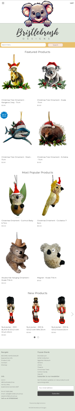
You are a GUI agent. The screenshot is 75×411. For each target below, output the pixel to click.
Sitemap (4, 365)
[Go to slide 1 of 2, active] (34, 337)
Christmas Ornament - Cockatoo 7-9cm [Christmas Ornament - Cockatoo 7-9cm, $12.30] (52, 222)
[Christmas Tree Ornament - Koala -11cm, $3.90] (52, 75)
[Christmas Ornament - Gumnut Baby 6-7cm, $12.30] (16, 196)
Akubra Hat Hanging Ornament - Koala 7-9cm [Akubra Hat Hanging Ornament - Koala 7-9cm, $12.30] (16, 279)
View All (40, 374)
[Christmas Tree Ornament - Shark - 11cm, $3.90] (16, 132)
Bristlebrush (42, 356)
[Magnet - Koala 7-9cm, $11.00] (52, 253)
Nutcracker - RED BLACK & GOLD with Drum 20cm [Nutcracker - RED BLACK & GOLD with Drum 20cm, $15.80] (10, 329)
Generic (40, 363)
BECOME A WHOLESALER (9, 356)
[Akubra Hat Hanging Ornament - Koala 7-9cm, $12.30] (16, 253)
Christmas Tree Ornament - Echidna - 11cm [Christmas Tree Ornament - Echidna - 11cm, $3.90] (52, 158)
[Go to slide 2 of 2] (38, 337)
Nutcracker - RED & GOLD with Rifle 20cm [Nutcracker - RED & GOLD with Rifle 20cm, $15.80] (36, 328)
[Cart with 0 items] (72, 3)
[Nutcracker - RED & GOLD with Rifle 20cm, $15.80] (36, 310)
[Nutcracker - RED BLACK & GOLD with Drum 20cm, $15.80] (11, 310)
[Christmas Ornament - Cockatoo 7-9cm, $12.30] (52, 196)
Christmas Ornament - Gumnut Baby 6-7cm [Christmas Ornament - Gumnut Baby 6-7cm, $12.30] (17, 222)
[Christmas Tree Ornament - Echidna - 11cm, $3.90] (52, 132)
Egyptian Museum (44, 360)
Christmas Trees (43, 369)
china (40, 365)
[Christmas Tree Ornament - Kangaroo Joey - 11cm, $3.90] (16, 75)
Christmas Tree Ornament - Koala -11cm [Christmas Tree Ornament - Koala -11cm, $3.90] (51, 101)
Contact (4, 363)
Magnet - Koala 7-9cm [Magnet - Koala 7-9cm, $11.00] (46, 278)
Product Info (5, 360)
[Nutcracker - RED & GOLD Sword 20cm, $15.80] (61, 310)
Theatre (40, 367)
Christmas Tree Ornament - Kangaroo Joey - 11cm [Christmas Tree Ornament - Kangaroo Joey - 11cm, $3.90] (13, 101)
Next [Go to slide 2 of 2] (72, 314)
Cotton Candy (42, 372)
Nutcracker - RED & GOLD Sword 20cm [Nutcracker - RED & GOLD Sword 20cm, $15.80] (60, 328)
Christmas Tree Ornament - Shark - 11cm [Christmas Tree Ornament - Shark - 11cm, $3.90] (16, 158)
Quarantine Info (6, 358)
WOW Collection (43, 358)
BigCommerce (41, 403)
